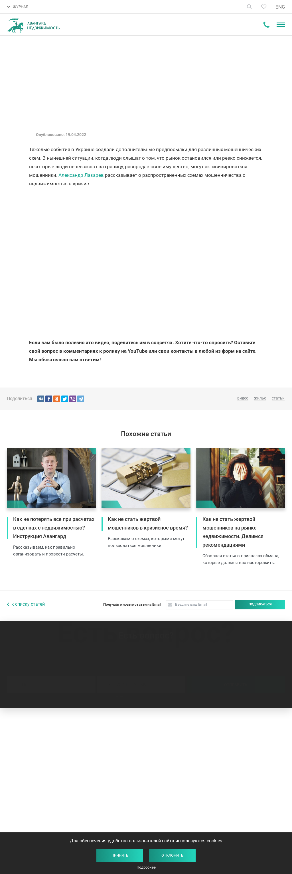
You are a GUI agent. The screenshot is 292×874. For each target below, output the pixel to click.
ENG (280, 7)
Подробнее (146, 867)
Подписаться (260, 604)
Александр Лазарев (81, 175)
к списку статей (28, 604)
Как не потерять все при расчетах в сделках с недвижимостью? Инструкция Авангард (53, 527)
